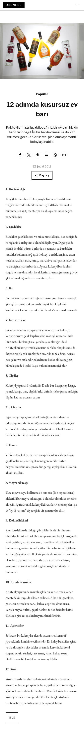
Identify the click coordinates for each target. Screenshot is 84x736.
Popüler (42, 94)
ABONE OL (13, 5)
